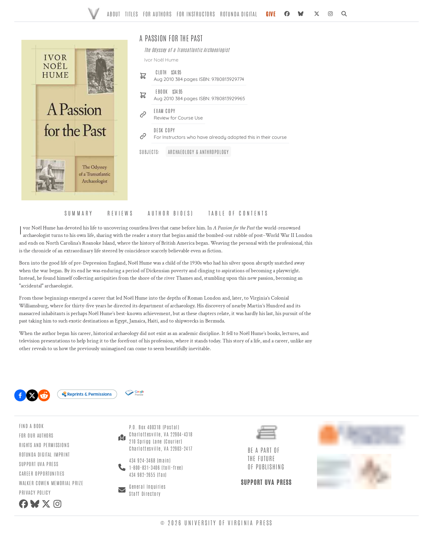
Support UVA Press (38, 464)
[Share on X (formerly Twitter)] (32, 395)
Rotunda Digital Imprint (44, 454)
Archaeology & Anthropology (198, 152)
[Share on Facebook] (20, 395)
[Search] (344, 13)
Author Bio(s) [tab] (171, 212)
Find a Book (31, 426)
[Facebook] (287, 13)
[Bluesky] (302, 13)
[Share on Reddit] (44, 395)
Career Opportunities (42, 473)
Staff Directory (145, 493)
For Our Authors (36, 435)
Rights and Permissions (44, 445)
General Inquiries (147, 486)
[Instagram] (330, 13)
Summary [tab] (79, 212)
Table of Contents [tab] (238, 212)
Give (271, 13)
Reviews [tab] (120, 212)
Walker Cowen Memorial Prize (51, 483)
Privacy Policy (35, 492)
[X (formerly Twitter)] (316, 13)
